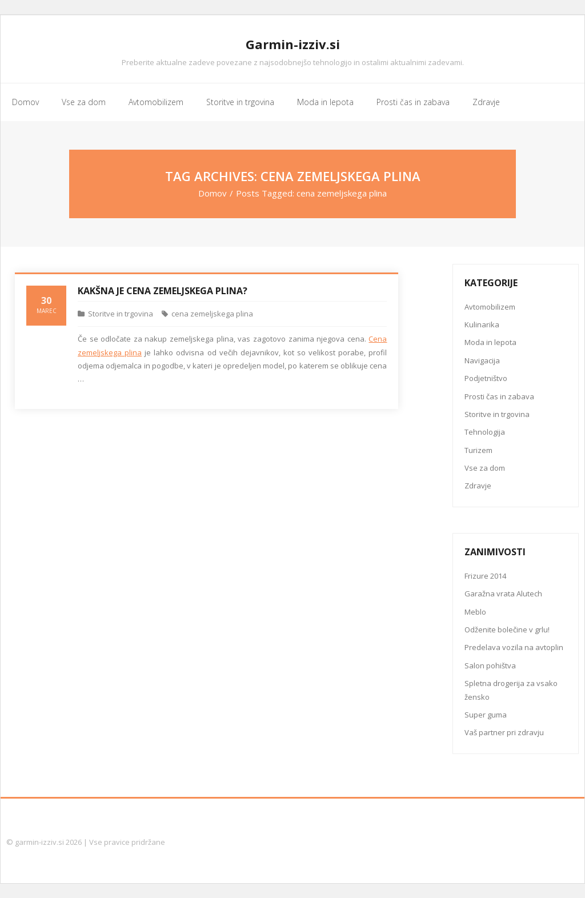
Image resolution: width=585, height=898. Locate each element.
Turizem (478, 450)
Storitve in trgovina (120, 313)
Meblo (475, 612)
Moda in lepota (490, 342)
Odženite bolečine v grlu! (507, 629)
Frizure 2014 (485, 576)
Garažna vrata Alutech (503, 593)
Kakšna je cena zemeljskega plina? (162, 290)
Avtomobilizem (489, 307)
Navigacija (482, 360)
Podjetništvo (485, 378)
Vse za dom (484, 468)
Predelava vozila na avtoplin (513, 647)
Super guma (485, 714)
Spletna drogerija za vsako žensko (511, 689)
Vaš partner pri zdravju (504, 732)
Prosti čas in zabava (499, 396)
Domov (212, 193)
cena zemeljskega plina (212, 313)
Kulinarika (481, 324)
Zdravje (477, 485)
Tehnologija (484, 432)
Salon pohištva (490, 665)
